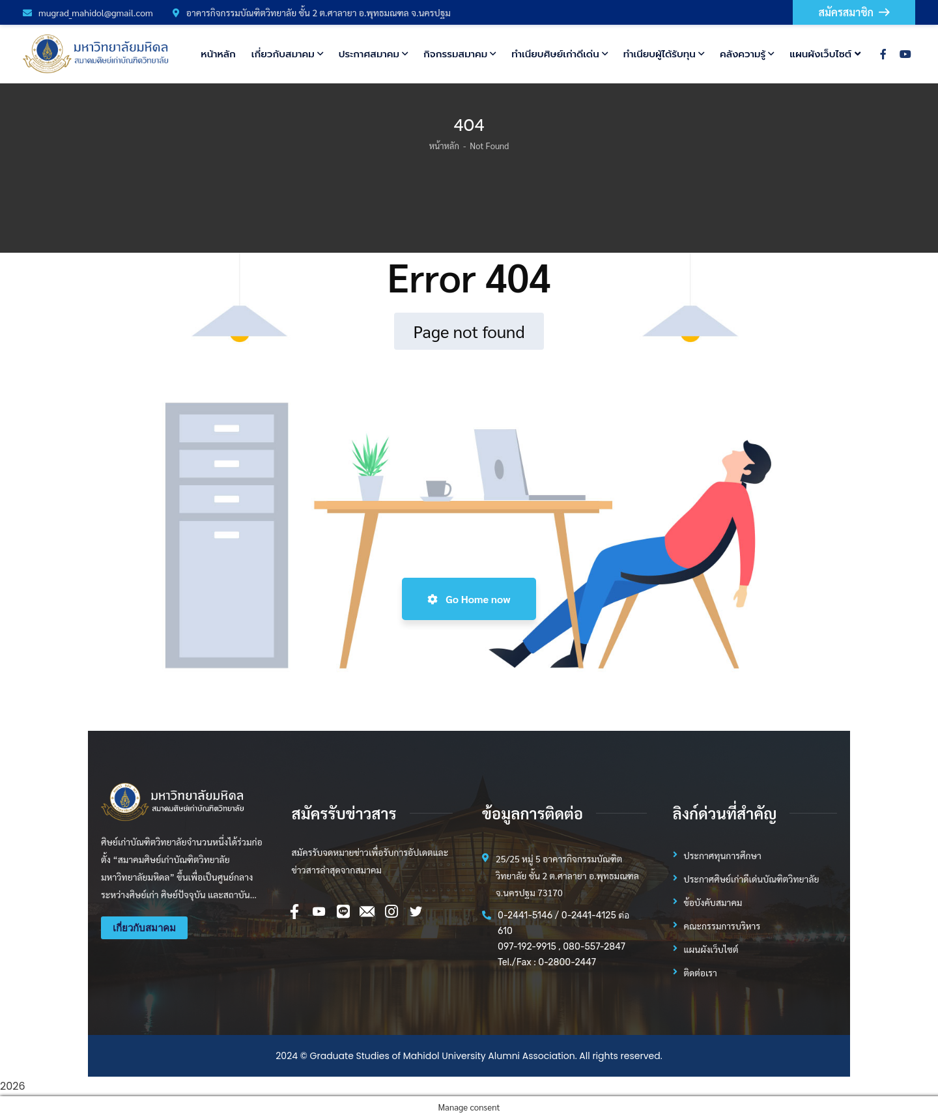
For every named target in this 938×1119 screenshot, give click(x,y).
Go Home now (468, 599)
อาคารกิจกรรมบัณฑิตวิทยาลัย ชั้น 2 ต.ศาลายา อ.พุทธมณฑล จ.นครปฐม (312, 12)
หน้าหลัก (444, 145)
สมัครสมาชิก (854, 12)
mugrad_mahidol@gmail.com (88, 12)
